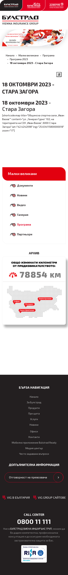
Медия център (34, 448)
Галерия (22, 214)
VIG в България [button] (18, 497)
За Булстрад (34, 402)
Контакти (34, 436)
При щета (34, 413)
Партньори (24, 234)
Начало (10, 55)
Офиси (34, 431)
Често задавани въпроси (34, 453)
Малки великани (28, 55)
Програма (48, 55)
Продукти (34, 407)
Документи (25, 185)
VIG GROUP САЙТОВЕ (52, 497)
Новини (22, 195)
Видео (21, 205)
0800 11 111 (34, 521)
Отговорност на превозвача (28, 477)
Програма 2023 (19, 59)
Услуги (34, 419)
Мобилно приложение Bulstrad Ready (34, 442)
